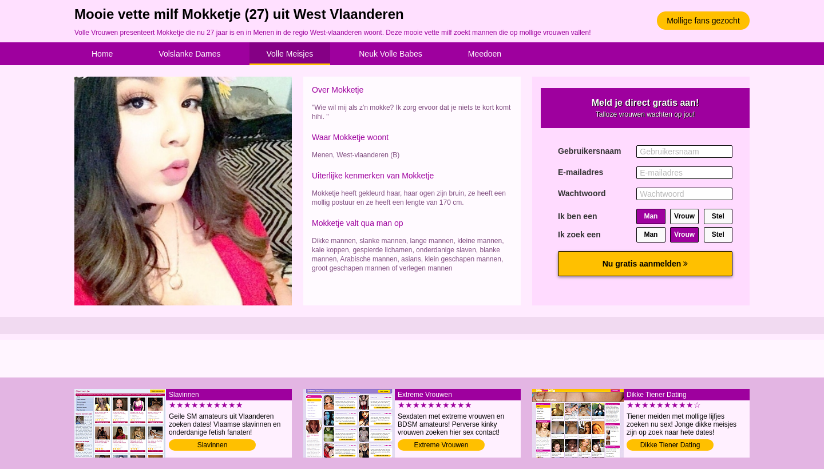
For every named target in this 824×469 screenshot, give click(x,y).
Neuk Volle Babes (390, 53)
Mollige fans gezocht (703, 20)
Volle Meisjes (290, 53)
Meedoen (484, 53)
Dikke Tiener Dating (670, 445)
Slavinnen (212, 445)
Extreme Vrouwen (441, 445)
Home (102, 53)
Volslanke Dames (189, 53)
